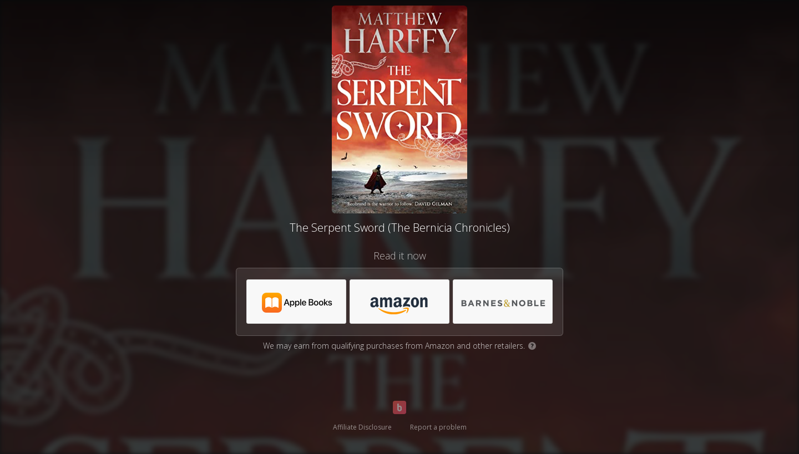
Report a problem (438, 427)
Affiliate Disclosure (362, 427)
